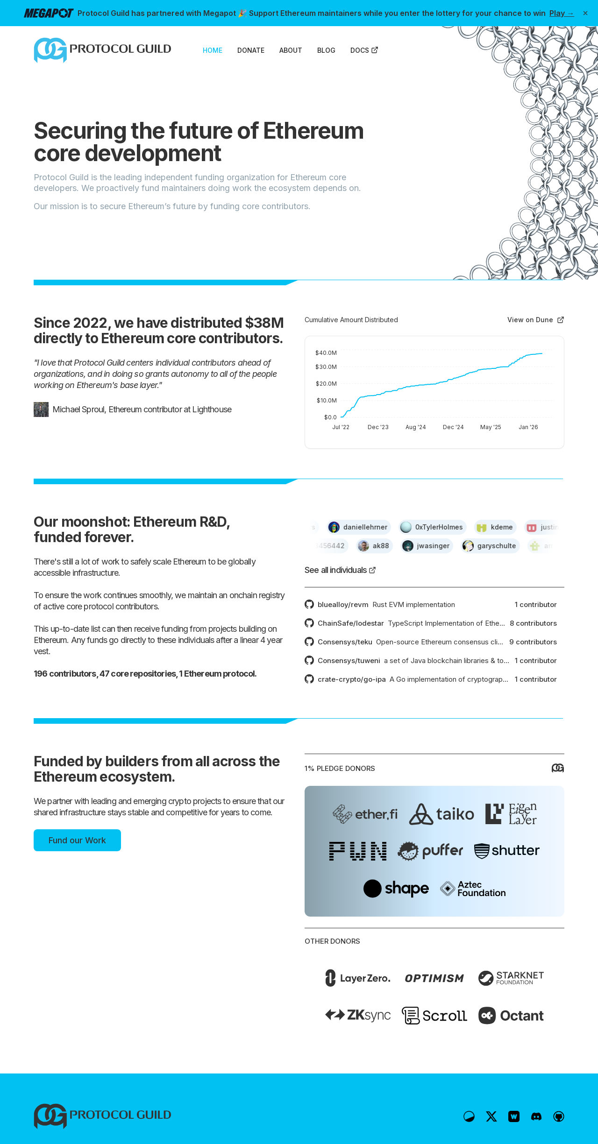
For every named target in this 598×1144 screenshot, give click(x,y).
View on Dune (535, 320)
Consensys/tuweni (349, 660)
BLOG (326, 50)
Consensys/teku (345, 641)
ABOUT (290, 50)
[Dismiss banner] (585, 13)
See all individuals (340, 570)
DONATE (250, 50)
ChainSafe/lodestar (351, 623)
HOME (212, 50)
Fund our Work (77, 840)
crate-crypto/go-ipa (352, 679)
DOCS (364, 50)
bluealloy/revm (343, 604)
